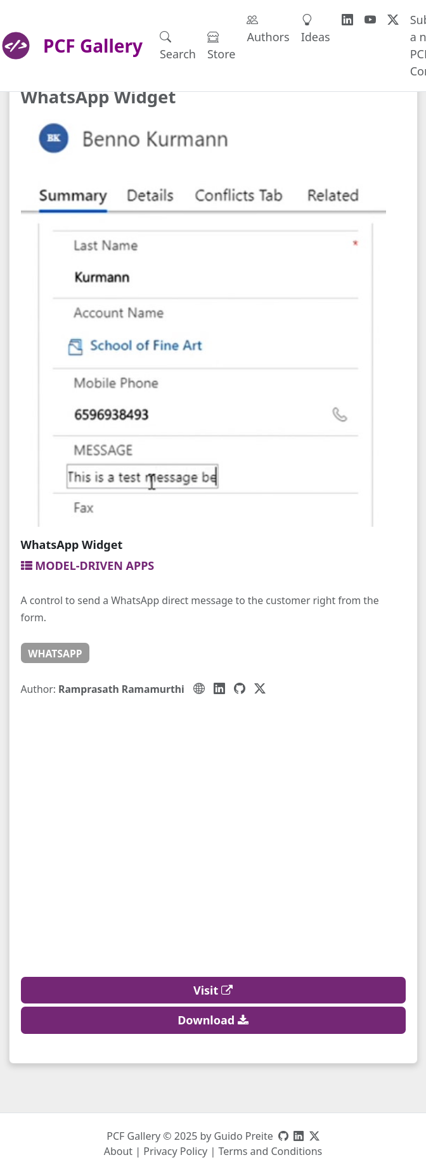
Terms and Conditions (270, 1151)
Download (213, 1020)
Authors (268, 28)
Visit (213, 990)
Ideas (315, 28)
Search (178, 45)
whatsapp (55, 654)
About (118, 1151)
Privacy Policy (175, 1151)
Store (221, 45)
